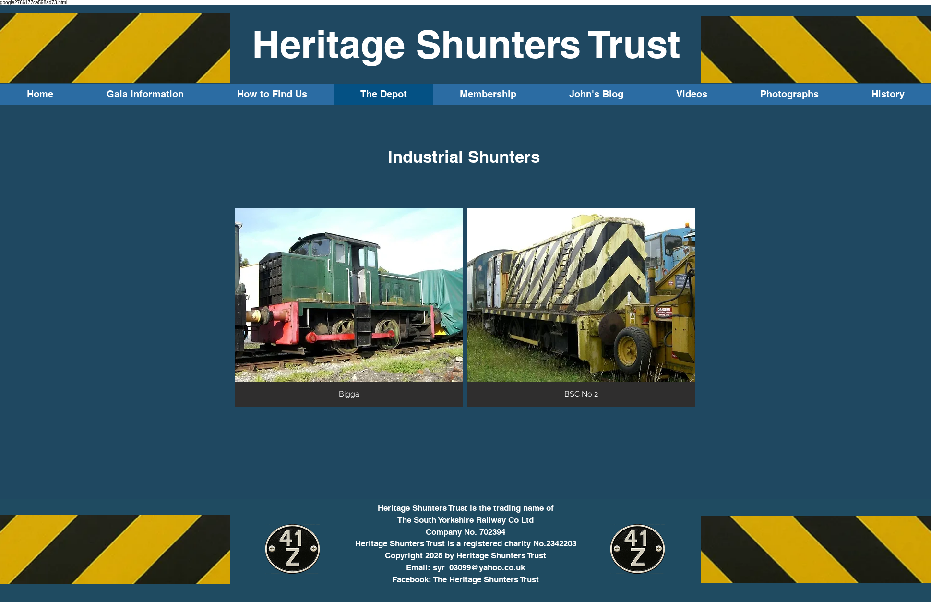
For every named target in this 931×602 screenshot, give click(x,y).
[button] (349, 307)
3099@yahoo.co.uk (489, 567)
